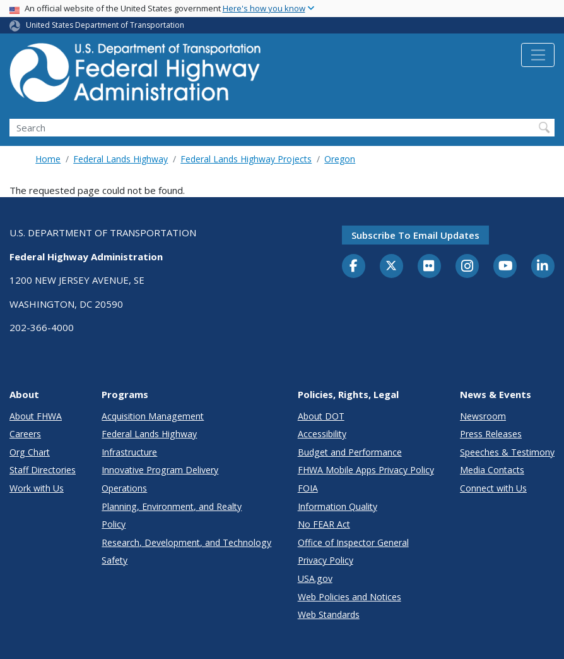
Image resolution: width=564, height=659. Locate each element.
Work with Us (36, 488)
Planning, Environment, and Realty (172, 506)
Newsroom (483, 416)
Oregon (339, 159)
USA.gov (315, 578)
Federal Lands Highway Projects (246, 159)
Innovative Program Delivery (160, 470)
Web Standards (329, 614)
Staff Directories (42, 470)
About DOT (321, 416)
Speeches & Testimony (507, 452)
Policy (114, 524)
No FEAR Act (324, 524)
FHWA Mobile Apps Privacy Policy (366, 470)
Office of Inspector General (353, 542)
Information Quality (337, 506)
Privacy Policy (325, 560)
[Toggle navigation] (538, 55)
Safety (114, 560)
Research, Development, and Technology (186, 542)
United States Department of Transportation (105, 25)
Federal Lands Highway (120, 159)
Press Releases (491, 434)
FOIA (308, 488)
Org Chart (29, 452)
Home (48, 159)
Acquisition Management (153, 416)
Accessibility (322, 434)
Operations (124, 488)
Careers (25, 434)
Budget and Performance (350, 452)
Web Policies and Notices (349, 597)
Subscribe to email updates (415, 235)
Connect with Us (493, 488)
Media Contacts (492, 470)
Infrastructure (129, 452)
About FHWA (35, 416)
